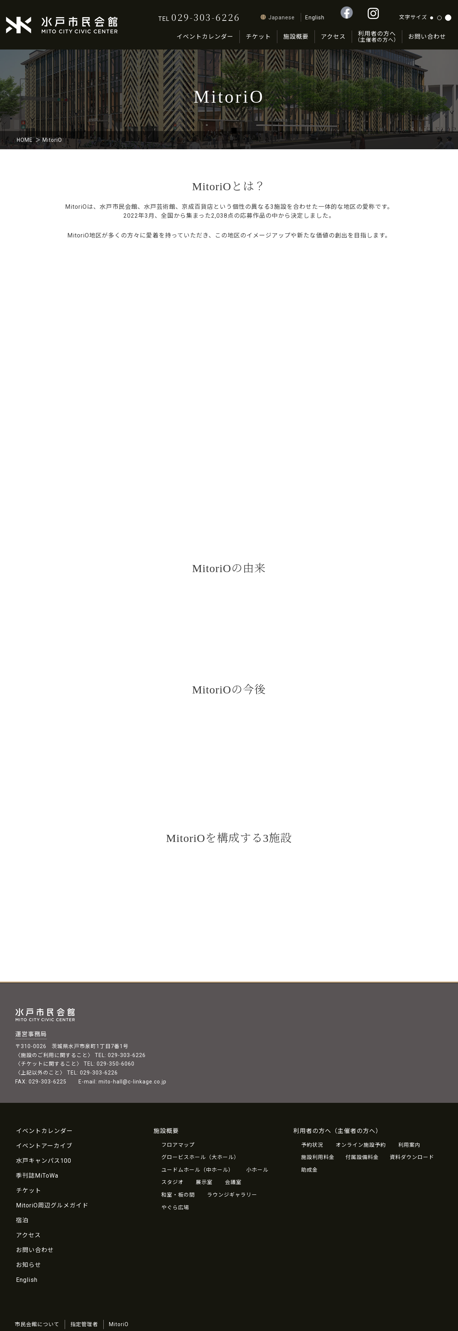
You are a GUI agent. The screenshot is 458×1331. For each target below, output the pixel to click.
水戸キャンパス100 (43, 1160)
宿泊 (22, 1220)
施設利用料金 (318, 1157)
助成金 (309, 1170)
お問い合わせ (427, 36)
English (27, 1279)
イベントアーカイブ (44, 1145)
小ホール (257, 1170)
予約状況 (312, 1145)
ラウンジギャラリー (232, 1195)
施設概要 (296, 36)
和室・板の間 (178, 1195)
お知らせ (28, 1264)
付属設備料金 (362, 1157)
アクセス (333, 36)
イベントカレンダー (205, 36)
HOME (25, 140)
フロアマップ (178, 1145)
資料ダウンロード (412, 1157)
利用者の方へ (377, 37)
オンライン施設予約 (361, 1145)
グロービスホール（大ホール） (200, 1157)
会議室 (233, 1182)
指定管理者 (84, 1324)
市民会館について (37, 1324)
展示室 (204, 1182)
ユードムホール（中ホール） (197, 1170)
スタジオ (172, 1182)
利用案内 (409, 1145)
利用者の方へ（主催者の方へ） (337, 1130)
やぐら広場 (175, 1207)
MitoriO (119, 1324)
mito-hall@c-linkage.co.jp (133, 1082)
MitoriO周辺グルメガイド (52, 1205)
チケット (258, 36)
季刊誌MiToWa (37, 1175)
